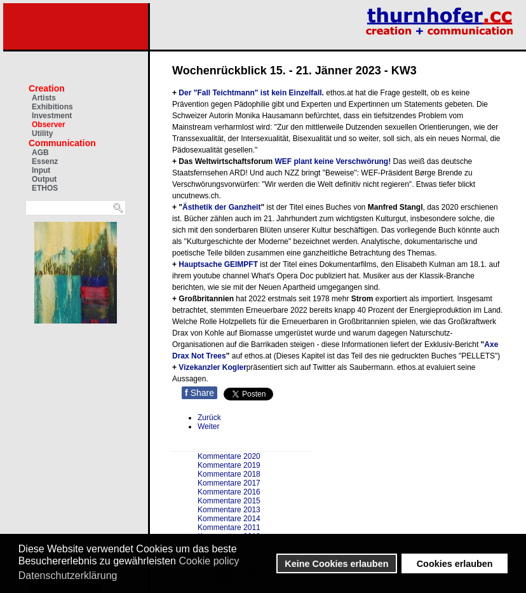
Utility (42, 133)
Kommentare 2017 (229, 483)
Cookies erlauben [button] (455, 564)
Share (199, 393)
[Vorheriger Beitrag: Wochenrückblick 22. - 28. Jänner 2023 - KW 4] (209, 417)
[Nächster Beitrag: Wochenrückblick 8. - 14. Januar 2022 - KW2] (208, 426)
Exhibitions (52, 106)
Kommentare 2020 (229, 456)
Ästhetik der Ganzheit (221, 207)
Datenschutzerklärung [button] (68, 575)
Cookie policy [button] (209, 561)
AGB (40, 152)
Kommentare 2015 (229, 500)
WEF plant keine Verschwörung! (333, 161)
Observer (48, 124)
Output (44, 179)
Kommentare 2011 (229, 527)
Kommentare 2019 (229, 465)
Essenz (45, 161)
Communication (62, 143)
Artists (44, 97)
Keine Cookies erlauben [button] (336, 564)
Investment (52, 115)
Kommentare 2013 (229, 509)
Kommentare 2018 (229, 474)
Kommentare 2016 (229, 491)
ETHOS (45, 188)
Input (41, 170)
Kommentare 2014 (229, 518)
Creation (47, 88)
